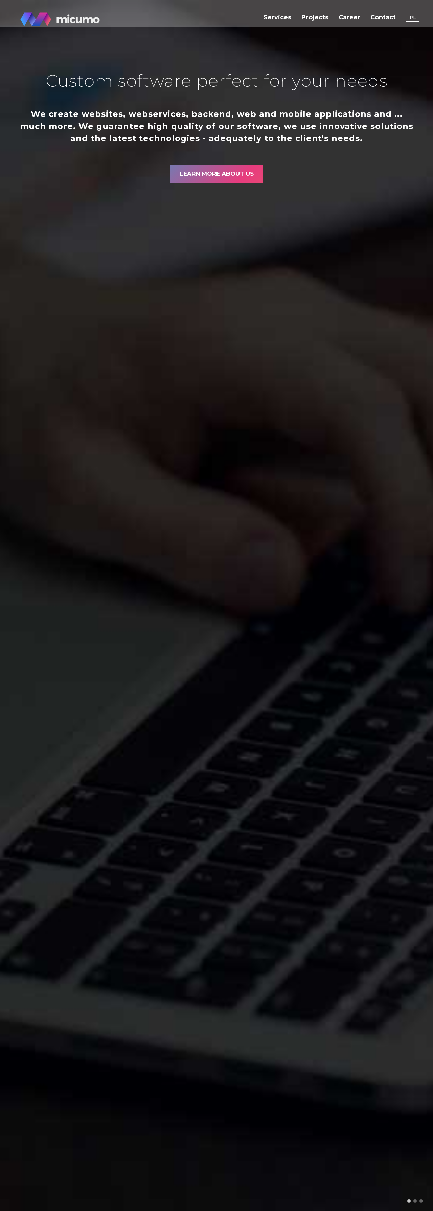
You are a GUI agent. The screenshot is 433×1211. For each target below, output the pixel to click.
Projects (314, 20)
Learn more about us (216, 175)
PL (413, 20)
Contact (383, 20)
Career (349, 20)
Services (277, 20)
